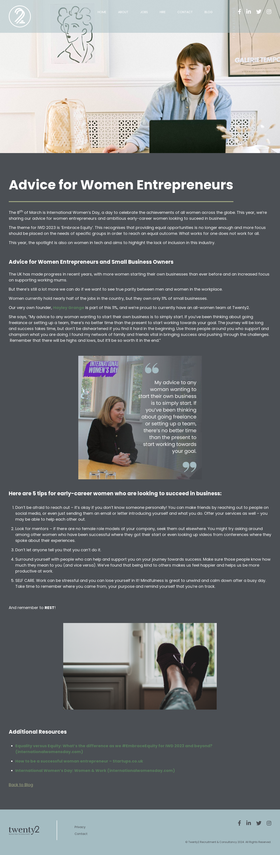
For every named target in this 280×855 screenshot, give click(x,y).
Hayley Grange (68, 307)
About (123, 12)
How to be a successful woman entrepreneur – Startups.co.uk (79, 761)
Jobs (144, 12)
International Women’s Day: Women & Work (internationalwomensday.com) (95, 770)
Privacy (80, 827)
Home (102, 12)
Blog (209, 12)
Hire (163, 12)
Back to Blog (21, 784)
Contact (185, 12)
